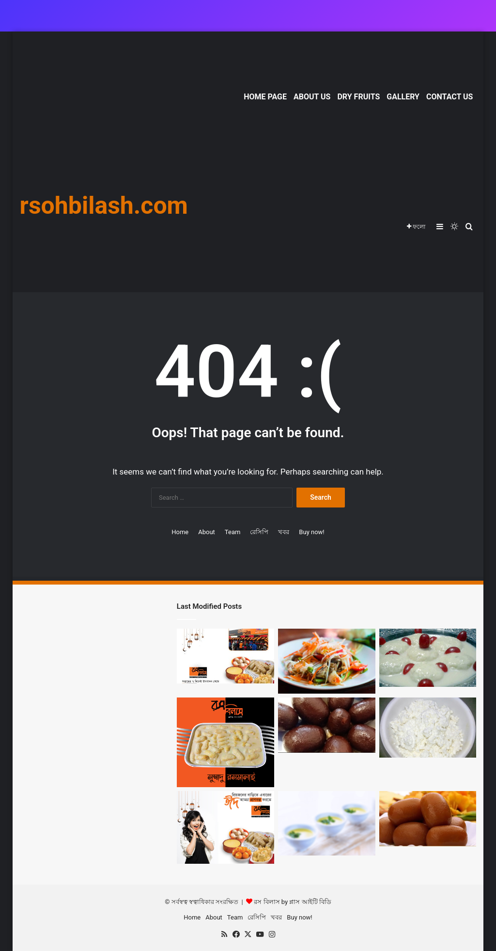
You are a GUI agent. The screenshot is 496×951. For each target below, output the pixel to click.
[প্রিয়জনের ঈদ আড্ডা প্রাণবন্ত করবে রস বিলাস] (225, 827)
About (206, 532)
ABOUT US (312, 96)
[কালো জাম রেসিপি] (326, 725)
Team (233, 532)
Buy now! (311, 532)
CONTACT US (449, 96)
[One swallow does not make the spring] (326, 823)
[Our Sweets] (428, 819)
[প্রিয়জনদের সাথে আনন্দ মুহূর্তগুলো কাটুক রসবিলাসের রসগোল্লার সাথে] (326, 661)
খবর (283, 532)
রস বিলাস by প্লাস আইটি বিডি (292, 901)
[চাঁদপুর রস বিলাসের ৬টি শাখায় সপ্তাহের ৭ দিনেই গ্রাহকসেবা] (225, 656)
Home (179, 532)
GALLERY (403, 96)
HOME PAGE (265, 96)
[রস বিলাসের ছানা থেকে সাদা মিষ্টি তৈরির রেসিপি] (428, 727)
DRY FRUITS (358, 96)
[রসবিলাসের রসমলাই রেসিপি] (225, 742)
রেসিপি (259, 532)
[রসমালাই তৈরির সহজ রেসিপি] (428, 658)
